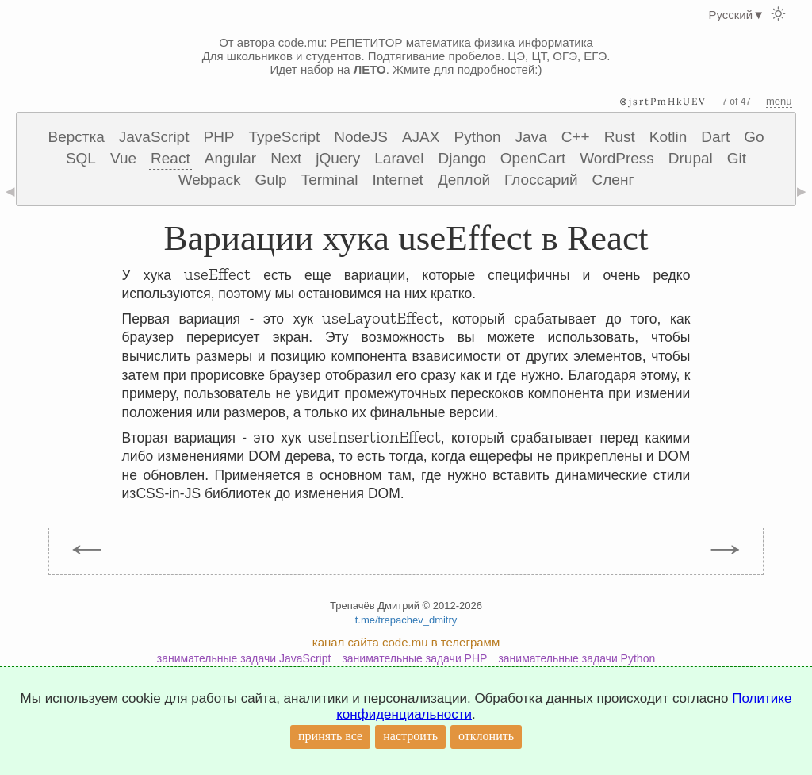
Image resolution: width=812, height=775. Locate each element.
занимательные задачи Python (576, 658)
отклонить (486, 735)
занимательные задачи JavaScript (244, 658)
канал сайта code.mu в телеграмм (406, 642)
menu (779, 101)
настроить (410, 735)
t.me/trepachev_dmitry (406, 620)
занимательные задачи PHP (414, 658)
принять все (330, 735)
